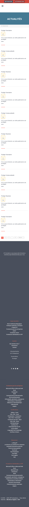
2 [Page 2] (5, 237)
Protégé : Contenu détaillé (7, 51)
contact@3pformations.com (15, 363)
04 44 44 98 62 (14, 361)
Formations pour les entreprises (14, 385)
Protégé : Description (6, 30)
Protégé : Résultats (6, 72)
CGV (19, 499)
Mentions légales (12, 499)
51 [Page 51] (15, 237)
